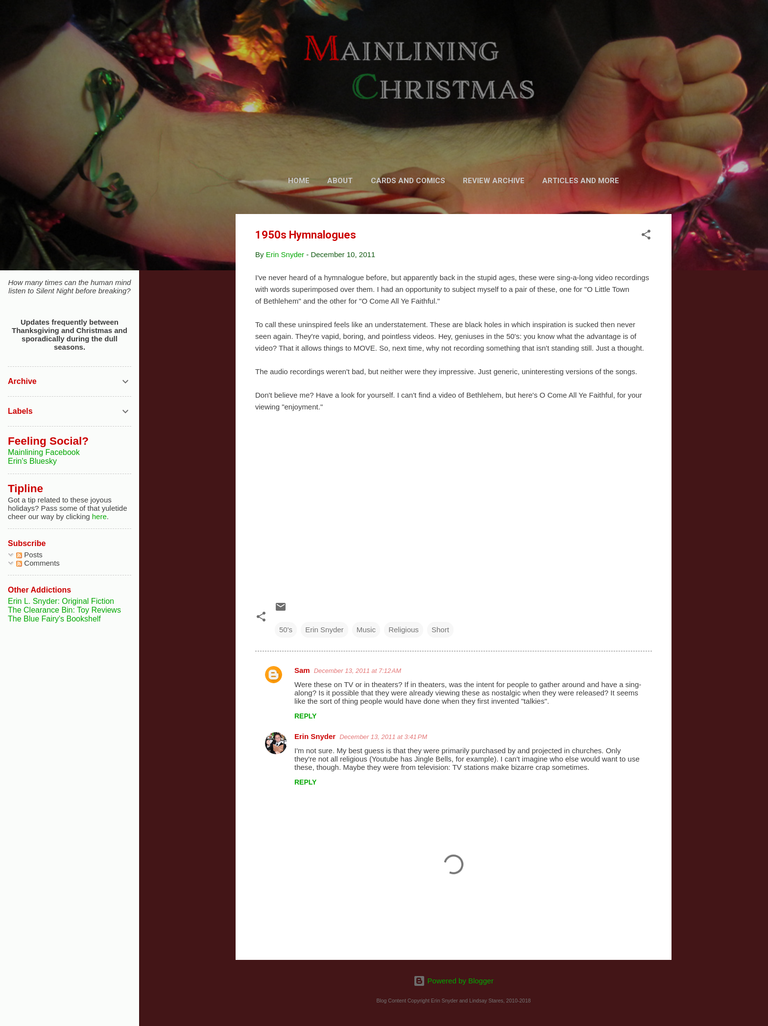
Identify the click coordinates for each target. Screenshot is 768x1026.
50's (285, 629)
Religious (403, 629)
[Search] (666, 27)
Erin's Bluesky (32, 461)
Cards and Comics (408, 180)
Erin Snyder (324, 629)
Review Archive (494, 180)
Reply (305, 716)
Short (440, 629)
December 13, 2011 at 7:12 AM (357, 670)
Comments (38, 563)
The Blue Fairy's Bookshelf (54, 619)
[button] (646, 236)
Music (366, 629)
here (99, 516)
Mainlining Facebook (44, 452)
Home (299, 180)
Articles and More (580, 180)
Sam (302, 670)
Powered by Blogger (453, 981)
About (340, 180)
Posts (29, 554)
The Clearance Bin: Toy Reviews (64, 610)
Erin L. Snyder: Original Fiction (61, 601)
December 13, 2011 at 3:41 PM (383, 736)
